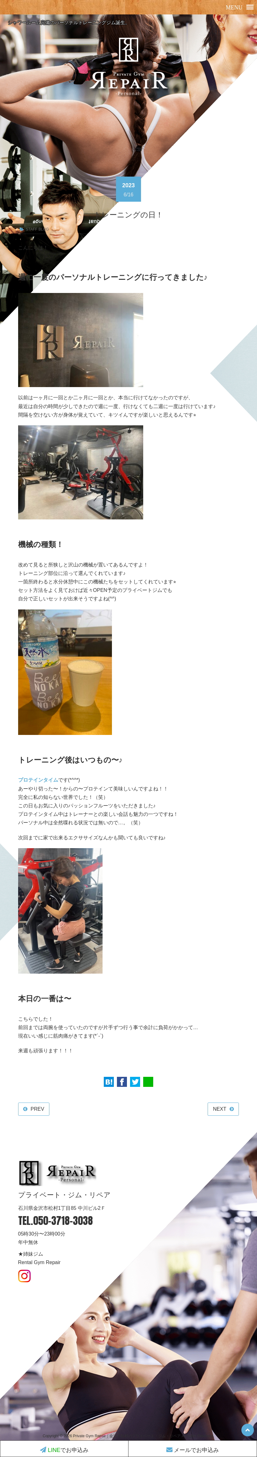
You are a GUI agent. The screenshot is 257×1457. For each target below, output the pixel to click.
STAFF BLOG (37, 229)
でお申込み (64, 1450)
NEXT (219, 1109)
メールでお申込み (192, 1450)
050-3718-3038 (63, 1221)
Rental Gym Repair (39, 1262)
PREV (37, 1109)
